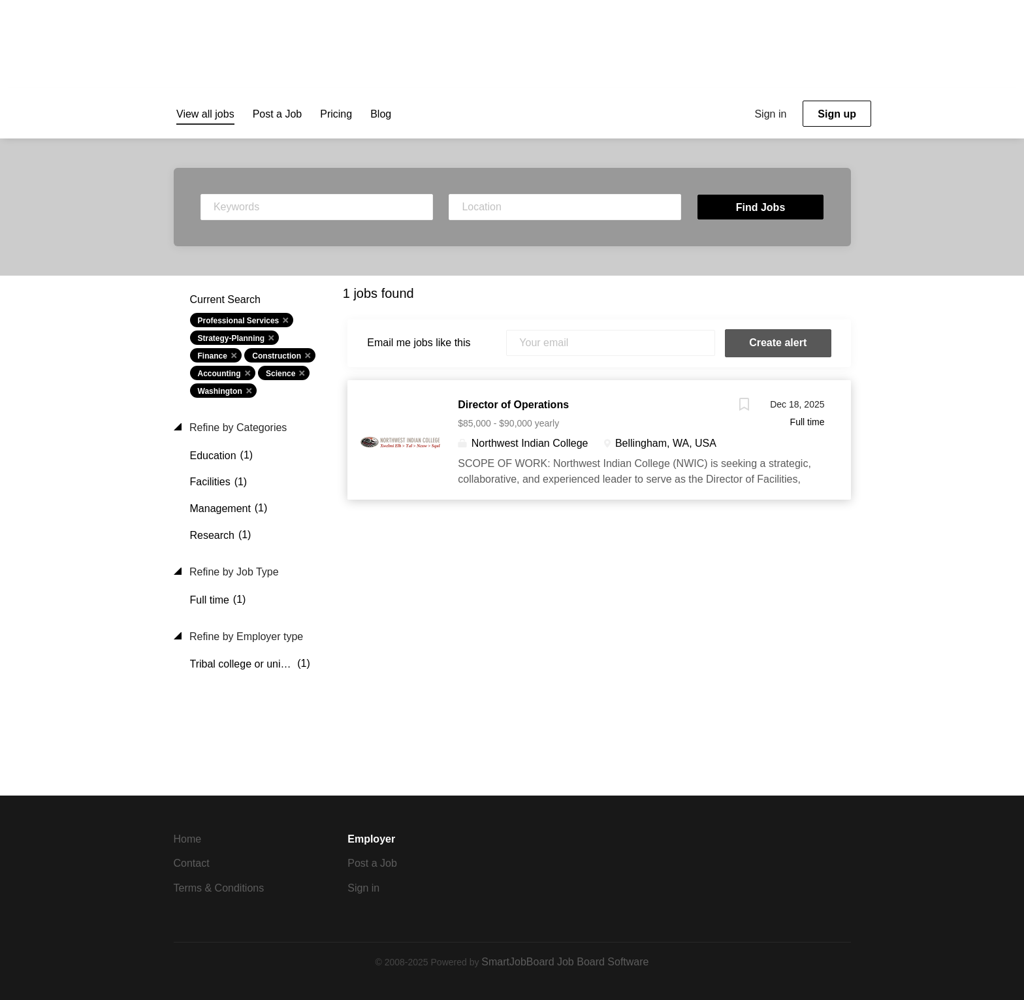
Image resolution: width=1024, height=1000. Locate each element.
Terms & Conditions (219, 888)
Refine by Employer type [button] (245, 636)
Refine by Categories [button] (237, 427)
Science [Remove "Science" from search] (280, 373)
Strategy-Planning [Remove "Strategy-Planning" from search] (231, 338)
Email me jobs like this (418, 342)
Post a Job (372, 863)
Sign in (770, 114)
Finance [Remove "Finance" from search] (212, 356)
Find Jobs (761, 207)
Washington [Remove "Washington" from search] (220, 391)
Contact (192, 863)
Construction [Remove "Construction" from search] (276, 356)
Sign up (837, 114)
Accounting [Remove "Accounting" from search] (219, 373)
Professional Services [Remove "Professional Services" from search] (239, 320)
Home (188, 839)
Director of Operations (513, 404)
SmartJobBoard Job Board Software (564, 961)
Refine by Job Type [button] (233, 571)
